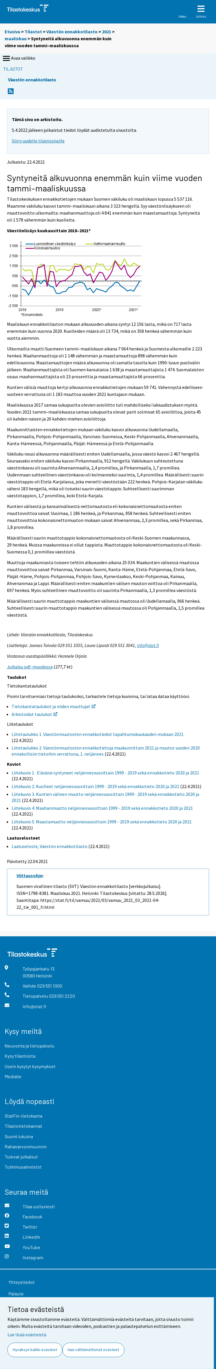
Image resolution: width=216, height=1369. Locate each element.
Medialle (13, 1076)
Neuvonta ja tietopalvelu (29, 1045)
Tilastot (33, 31)
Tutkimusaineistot (23, 1166)
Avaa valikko (18, 58)
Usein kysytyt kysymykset (30, 1066)
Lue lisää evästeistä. (27, 1334)
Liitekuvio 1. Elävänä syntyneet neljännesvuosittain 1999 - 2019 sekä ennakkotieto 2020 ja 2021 (105, 773)
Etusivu (12, 31)
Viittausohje (29, 875)
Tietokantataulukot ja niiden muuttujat (54, 706)
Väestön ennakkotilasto (72, 31)
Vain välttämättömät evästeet (93, 1349)
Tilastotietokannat (23, 1126)
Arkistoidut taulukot (34, 714)
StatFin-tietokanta (23, 1115)
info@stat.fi (148, 645)
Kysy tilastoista (20, 1056)
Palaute (16, 1293)
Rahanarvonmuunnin (26, 1146)
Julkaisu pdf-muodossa (30, 667)
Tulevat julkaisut (21, 1156)
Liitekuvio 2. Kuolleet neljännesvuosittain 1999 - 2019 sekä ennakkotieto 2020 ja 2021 (95, 786)
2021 (106, 31)
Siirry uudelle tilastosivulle (38, 141)
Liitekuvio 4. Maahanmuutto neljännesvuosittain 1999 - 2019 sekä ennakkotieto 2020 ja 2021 (102, 808)
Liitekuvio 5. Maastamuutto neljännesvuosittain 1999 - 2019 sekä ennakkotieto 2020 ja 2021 (102, 822)
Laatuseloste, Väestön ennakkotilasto (49, 846)
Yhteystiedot (21, 1282)
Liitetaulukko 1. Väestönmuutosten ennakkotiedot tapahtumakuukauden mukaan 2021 (98, 734)
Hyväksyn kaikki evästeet (35, 1349)
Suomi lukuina (19, 1136)
